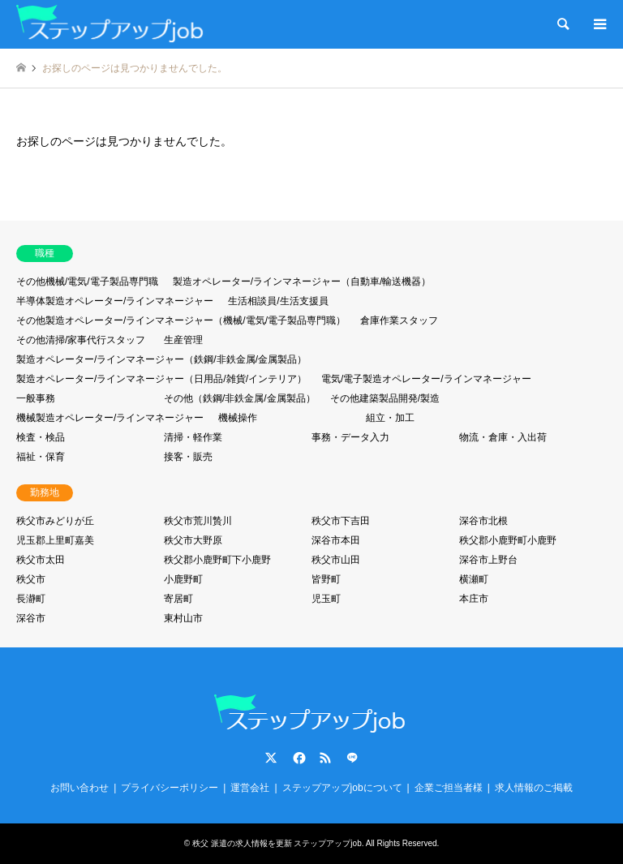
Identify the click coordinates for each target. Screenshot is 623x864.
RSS (325, 757)
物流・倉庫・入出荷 (503, 437)
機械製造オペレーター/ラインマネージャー (110, 417)
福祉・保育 (40, 456)
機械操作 (237, 417)
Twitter (271, 757)
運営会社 (249, 787)
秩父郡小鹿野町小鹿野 (507, 540)
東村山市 (183, 618)
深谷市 (30, 618)
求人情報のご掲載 (534, 787)
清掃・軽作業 (193, 437)
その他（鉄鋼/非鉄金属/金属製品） (240, 398)
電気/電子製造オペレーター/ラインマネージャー (426, 379)
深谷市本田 (336, 540)
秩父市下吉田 (341, 521)
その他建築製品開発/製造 (385, 398)
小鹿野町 (183, 579)
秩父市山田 (336, 559)
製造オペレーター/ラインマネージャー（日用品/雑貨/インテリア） (161, 379)
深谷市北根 (483, 521)
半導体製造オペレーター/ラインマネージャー (114, 301)
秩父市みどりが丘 (55, 521)
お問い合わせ (79, 787)
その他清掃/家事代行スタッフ (80, 340)
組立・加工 (390, 417)
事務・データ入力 (350, 437)
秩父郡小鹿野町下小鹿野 (217, 559)
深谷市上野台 (488, 559)
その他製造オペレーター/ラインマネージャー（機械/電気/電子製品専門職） (181, 320)
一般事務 (35, 398)
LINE (352, 757)
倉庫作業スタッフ (399, 320)
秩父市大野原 (193, 540)
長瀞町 (30, 598)
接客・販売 (188, 456)
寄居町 (178, 598)
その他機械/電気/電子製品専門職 (87, 281)
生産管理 (183, 340)
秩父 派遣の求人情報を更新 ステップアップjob (277, 843)
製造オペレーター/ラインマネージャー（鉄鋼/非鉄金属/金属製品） (161, 359)
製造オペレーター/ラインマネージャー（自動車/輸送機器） (302, 281)
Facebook (297, 757)
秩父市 (30, 579)
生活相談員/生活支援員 (278, 301)
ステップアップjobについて (342, 787)
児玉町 (326, 598)
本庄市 (473, 598)
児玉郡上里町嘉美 (55, 540)
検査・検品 (40, 437)
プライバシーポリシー (169, 787)
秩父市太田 (40, 559)
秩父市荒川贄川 (198, 521)
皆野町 (326, 579)
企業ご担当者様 (449, 787)
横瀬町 (473, 579)
